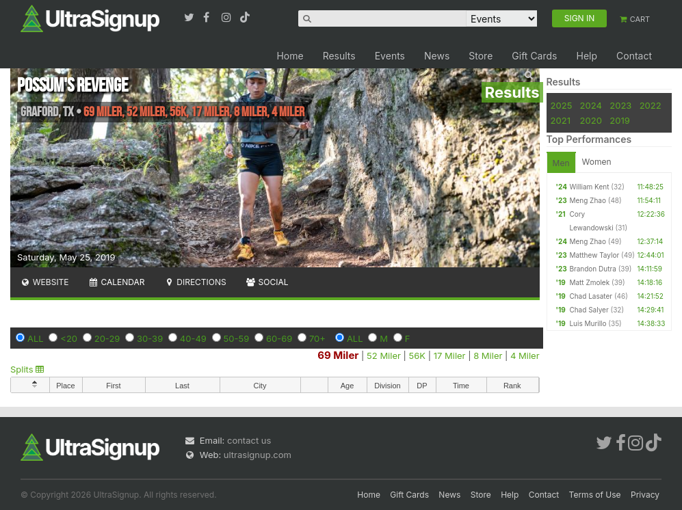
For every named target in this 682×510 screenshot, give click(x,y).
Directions (194, 282)
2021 (560, 120)
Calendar (116, 282)
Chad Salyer (588, 310)
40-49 (193, 338)
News (436, 56)
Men (561, 163)
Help (586, 56)
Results (339, 56)
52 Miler (384, 355)
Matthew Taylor (594, 255)
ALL (35, 338)
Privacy (645, 494)
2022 (650, 105)
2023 (620, 105)
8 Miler (487, 355)
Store (481, 56)
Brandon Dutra (592, 269)
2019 (619, 120)
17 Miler (450, 355)
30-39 (150, 338)
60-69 (279, 338)
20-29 (107, 338)
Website (44, 282)
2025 (562, 105)
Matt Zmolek (589, 282)
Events (390, 56)
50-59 (237, 338)
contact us (249, 440)
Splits (27, 369)
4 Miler (525, 355)
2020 (591, 120)
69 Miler (337, 355)
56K (417, 355)
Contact (634, 56)
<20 (68, 338)
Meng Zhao (587, 200)
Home (289, 56)
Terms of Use (595, 494)
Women (597, 162)
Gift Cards (534, 56)
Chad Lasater (590, 296)
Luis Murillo (587, 323)
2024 (591, 105)
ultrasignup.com (257, 454)
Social (267, 282)
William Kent (589, 187)
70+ (317, 338)
